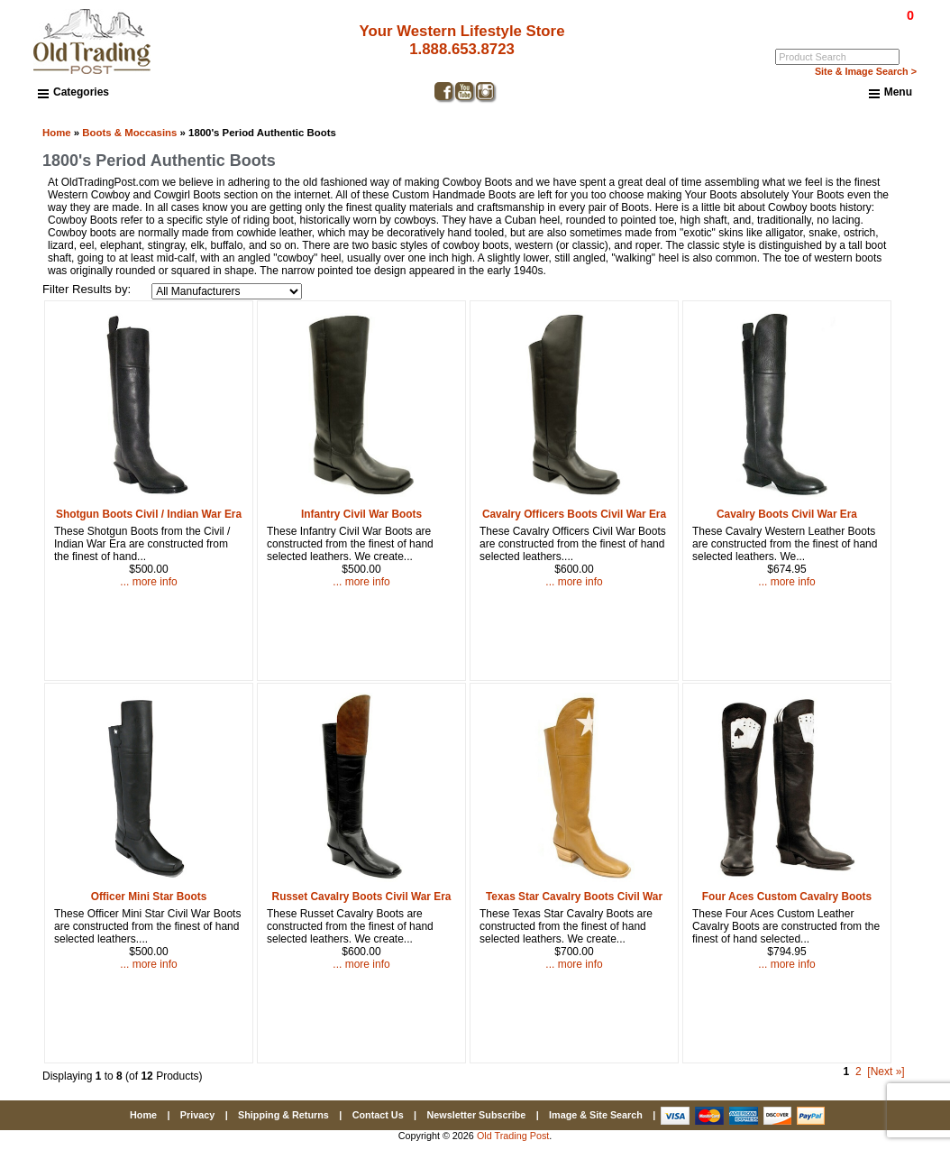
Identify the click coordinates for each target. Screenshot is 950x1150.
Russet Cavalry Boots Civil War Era (362, 896)
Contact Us (378, 1114)
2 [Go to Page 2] (858, 1071)
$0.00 (868, 15)
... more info (148, 581)
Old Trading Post (513, 1135)
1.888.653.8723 (462, 49)
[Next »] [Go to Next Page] (885, 1071)
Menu (890, 93)
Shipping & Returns (283, 1114)
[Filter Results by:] (226, 291)
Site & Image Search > (866, 71)
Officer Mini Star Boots (149, 896)
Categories (73, 92)
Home (56, 132)
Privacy (197, 1114)
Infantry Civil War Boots (361, 514)
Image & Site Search (596, 1114)
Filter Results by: (86, 289)
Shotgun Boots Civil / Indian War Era (149, 514)
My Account (889, 28)
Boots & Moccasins (129, 132)
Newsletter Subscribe (475, 1114)
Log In (837, 28)
